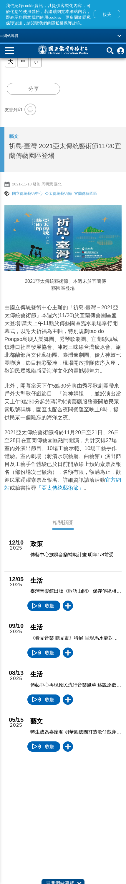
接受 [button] (107, 14)
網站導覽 (11, 36)
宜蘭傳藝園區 (85, 193)
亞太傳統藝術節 (58, 193)
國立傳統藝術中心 (27, 193)
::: (1, 36)
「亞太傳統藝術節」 (60, 488)
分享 (33, 89)
